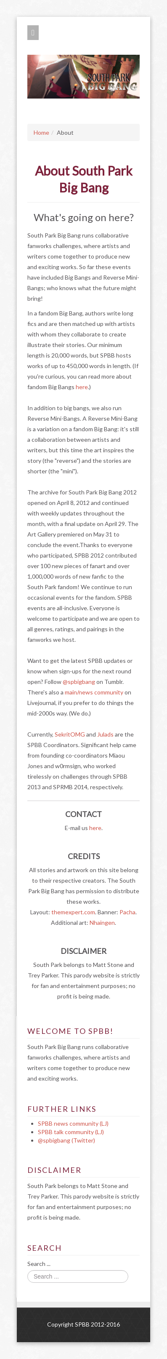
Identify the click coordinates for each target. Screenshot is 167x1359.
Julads (105, 734)
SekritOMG (70, 734)
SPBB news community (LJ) (73, 1123)
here (82, 386)
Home (41, 132)
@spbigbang (79, 681)
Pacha (127, 912)
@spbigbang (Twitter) (66, 1140)
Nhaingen (102, 922)
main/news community (94, 692)
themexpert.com (73, 912)
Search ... (38, 1263)
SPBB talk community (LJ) (71, 1131)
